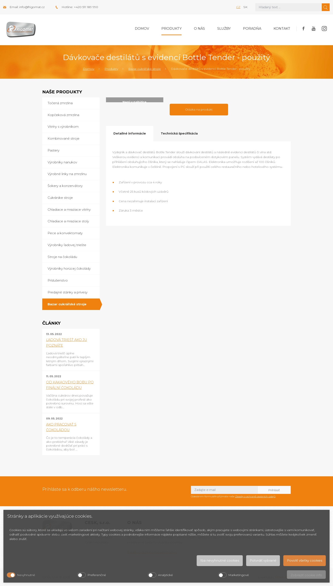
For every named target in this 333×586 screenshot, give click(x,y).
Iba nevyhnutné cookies (219, 560)
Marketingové (238, 575)
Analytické (165, 575)
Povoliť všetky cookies (304, 560)
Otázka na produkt (199, 109)
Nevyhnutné (26, 575)
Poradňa (252, 29)
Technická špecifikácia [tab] (179, 133)
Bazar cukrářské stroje (144, 69)
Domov (142, 29)
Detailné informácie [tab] (129, 133)
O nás (199, 29)
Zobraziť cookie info (306, 575)
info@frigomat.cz (32, 7)
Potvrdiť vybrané (263, 560)
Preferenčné (96, 575)
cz (238, 7)
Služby (224, 29)
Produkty (171, 29)
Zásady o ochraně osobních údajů (255, 496)
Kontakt (282, 29)
